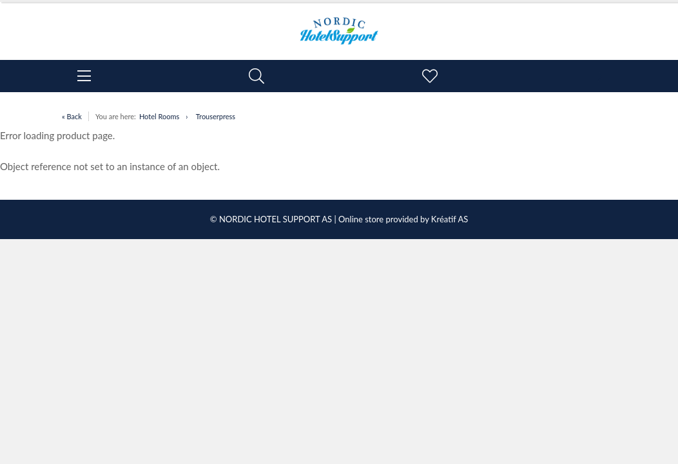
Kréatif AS (449, 219)
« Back (72, 116)
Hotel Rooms (159, 116)
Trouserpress (215, 116)
